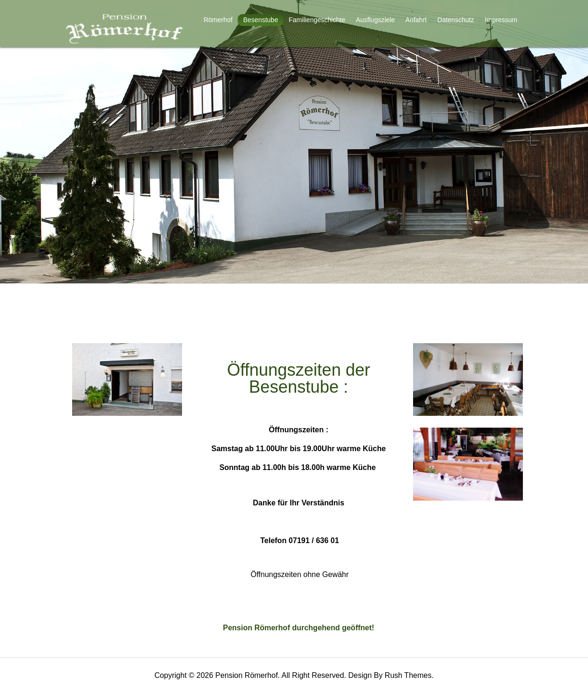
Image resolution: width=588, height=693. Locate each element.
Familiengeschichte (317, 20)
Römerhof (218, 20)
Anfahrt (416, 20)
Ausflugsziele (375, 20)
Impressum (501, 20)
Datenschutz (456, 20)
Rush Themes (408, 675)
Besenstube (260, 20)
